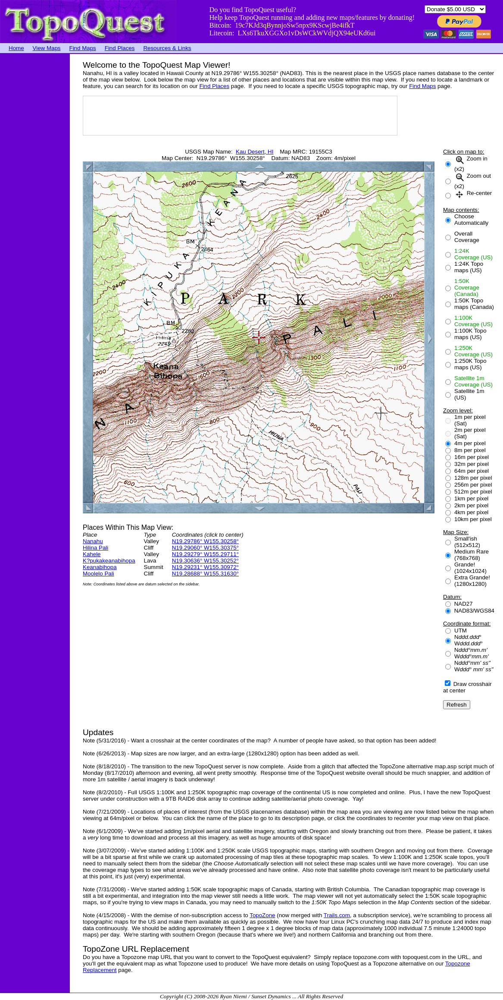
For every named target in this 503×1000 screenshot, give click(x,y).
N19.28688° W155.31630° (205, 573)
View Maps (47, 48)
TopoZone (262, 915)
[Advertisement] (34, 183)
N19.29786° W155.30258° (205, 541)
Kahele (92, 554)
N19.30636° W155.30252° (205, 560)
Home (16, 48)
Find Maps (82, 48)
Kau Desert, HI (254, 151)
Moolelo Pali (98, 573)
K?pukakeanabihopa (109, 560)
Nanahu (93, 541)
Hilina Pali (95, 547)
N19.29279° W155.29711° (205, 554)
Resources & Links (167, 48)
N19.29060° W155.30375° (205, 547)
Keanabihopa (100, 567)
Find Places (120, 48)
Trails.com (337, 915)
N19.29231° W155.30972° (205, 567)
